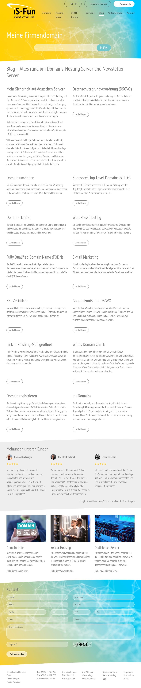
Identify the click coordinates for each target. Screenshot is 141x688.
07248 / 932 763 (48, 671)
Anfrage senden (17, 654)
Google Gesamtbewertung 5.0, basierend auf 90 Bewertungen (107, 501)
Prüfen (104, 48)
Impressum (128, 671)
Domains (46, 12)
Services (90, 12)
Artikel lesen (80, 114)
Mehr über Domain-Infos (17, 571)
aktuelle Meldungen (98, 3)
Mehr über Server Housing (62, 571)
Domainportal (68, 675)
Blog (101, 12)
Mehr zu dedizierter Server (106, 571)
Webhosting (87, 675)
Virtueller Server (88, 678)
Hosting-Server (68, 678)
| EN (74, 3)
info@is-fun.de (49, 678)
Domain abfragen (69, 671)
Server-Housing (109, 675)
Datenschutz (129, 675)
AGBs (126, 678)
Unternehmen (115, 12)
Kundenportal (125, 3)
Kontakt (131, 12)
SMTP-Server (74, 15)
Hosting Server (59, 15)
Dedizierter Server (110, 671)
